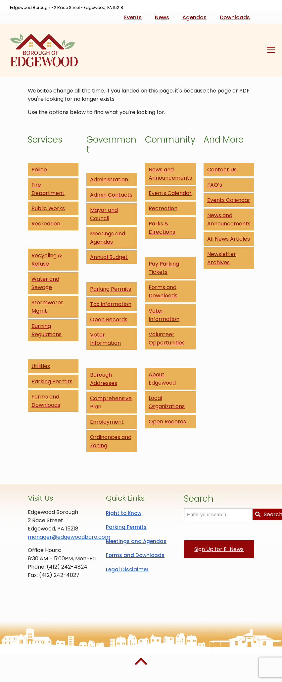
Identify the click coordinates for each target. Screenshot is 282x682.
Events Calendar (170, 193)
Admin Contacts (111, 195)
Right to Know (123, 513)
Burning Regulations (46, 330)
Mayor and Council (104, 214)
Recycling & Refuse (46, 260)
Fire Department (48, 189)
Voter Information (105, 339)
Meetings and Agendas (107, 238)
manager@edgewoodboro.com (69, 537)
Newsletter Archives (221, 258)
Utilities (40, 366)
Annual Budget (109, 257)
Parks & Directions (162, 228)
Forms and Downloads (45, 401)
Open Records (108, 319)
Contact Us (222, 169)
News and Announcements (170, 174)
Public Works (48, 208)
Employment (107, 422)
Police (39, 169)
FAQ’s (214, 185)
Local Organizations (167, 402)
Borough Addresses (103, 379)
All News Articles (228, 239)
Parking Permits (51, 381)
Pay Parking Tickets (164, 268)
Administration (109, 179)
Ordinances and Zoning (110, 441)
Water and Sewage (45, 283)
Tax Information (110, 304)
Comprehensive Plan (111, 402)
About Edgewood (162, 379)
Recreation (45, 223)
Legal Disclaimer (127, 569)
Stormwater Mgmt (47, 307)
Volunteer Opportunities (167, 338)
